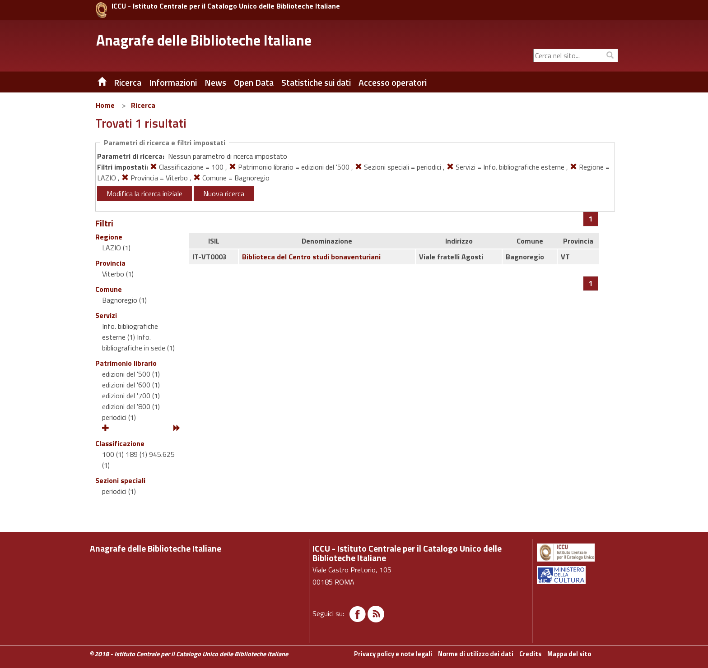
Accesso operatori (393, 82)
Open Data (254, 82)
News (215, 82)
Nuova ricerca (223, 193)
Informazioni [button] (173, 82)
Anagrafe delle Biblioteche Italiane (204, 40)
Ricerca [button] (127, 82)
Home (105, 105)
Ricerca (143, 105)
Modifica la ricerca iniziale (144, 193)
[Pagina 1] (591, 218)
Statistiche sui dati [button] (316, 82)
